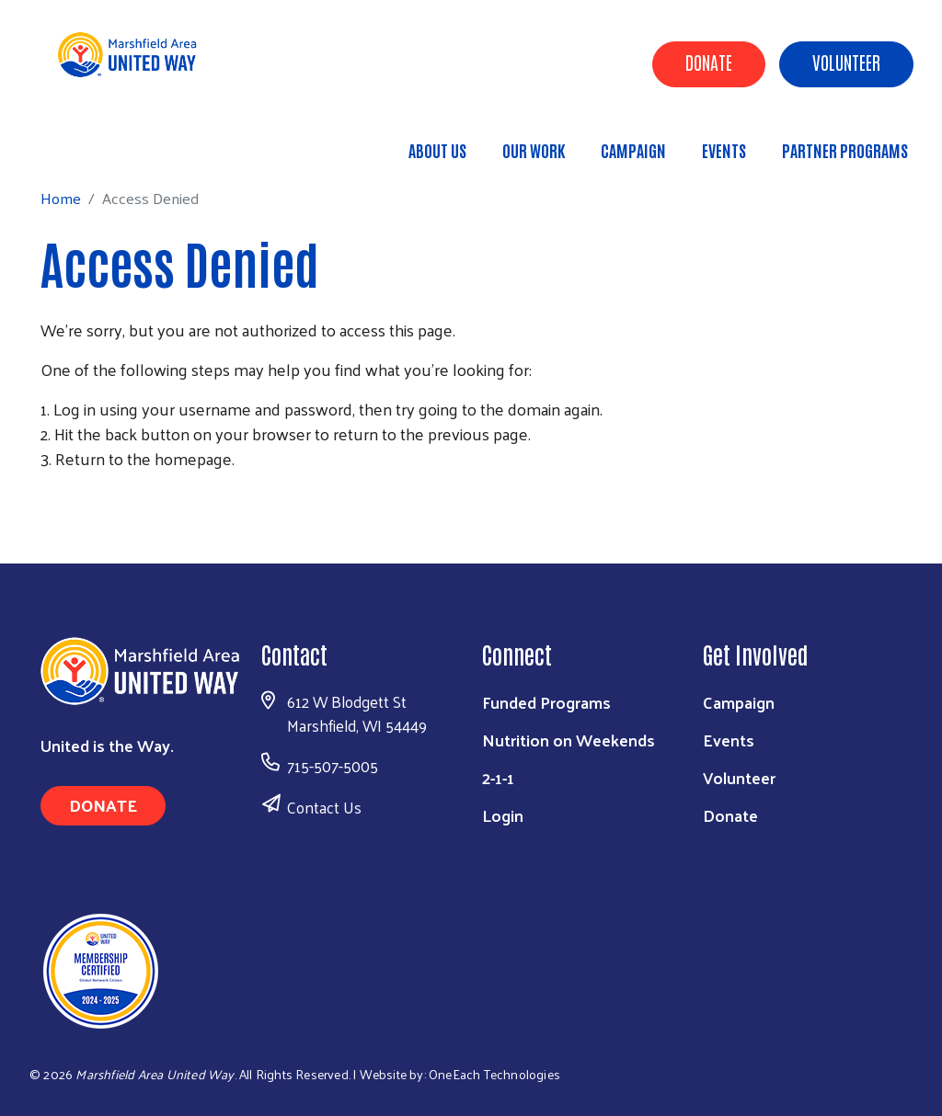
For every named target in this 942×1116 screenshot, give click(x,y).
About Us (437, 150)
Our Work (533, 150)
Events (724, 150)
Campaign (633, 150)
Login (502, 815)
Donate (708, 62)
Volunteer (846, 62)
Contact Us (324, 807)
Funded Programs (546, 702)
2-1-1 (498, 777)
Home (107, 142)
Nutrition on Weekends (568, 739)
